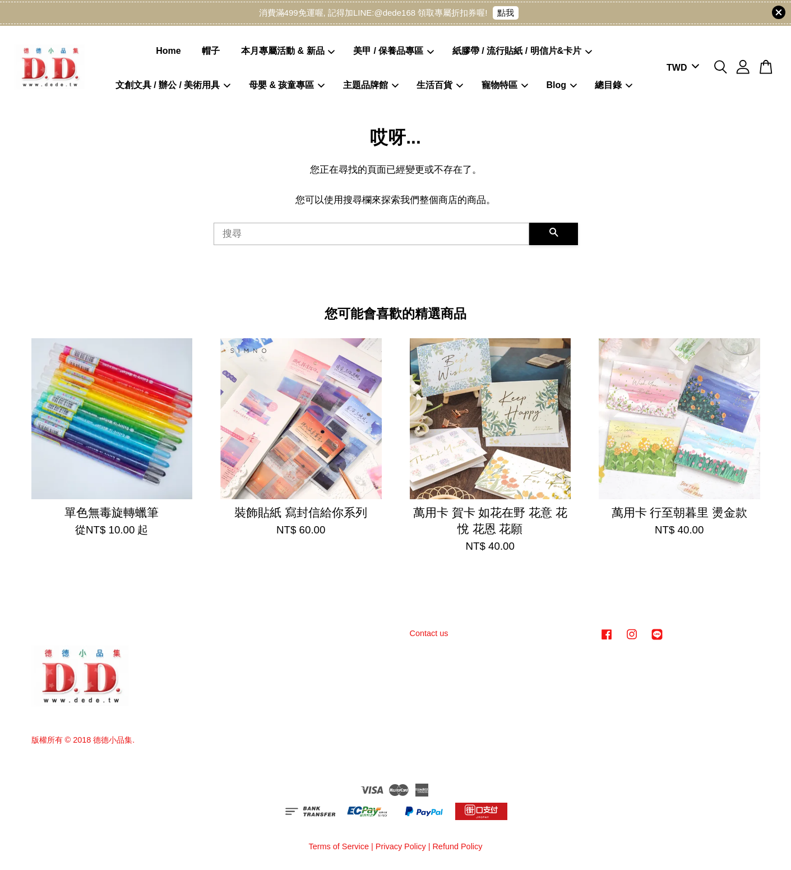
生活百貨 (440, 85)
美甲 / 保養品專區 (393, 51)
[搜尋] (371, 234)
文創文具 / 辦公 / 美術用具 (173, 85)
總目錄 (613, 85)
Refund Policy (457, 846)
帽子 (211, 51)
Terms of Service (338, 846)
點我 (505, 12)
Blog (561, 85)
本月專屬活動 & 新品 (288, 51)
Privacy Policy (401, 846)
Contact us (429, 633)
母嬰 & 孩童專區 (287, 85)
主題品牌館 (371, 85)
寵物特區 (505, 85)
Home (168, 51)
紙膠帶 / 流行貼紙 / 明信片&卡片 (522, 51)
